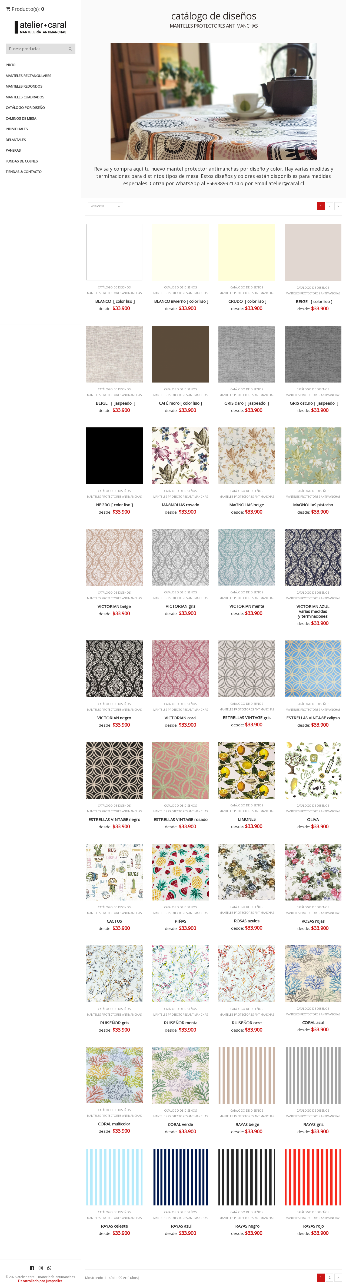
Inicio (10, 64)
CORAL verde (180, 1124)
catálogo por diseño (25, 107)
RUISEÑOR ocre (247, 1022)
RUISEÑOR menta (180, 1022)
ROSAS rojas (313, 921)
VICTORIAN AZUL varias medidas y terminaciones (313, 611)
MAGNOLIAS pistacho (313, 504)
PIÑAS (180, 921)
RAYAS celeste (114, 1226)
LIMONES (247, 819)
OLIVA (313, 819)
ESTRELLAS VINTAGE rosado (181, 819)
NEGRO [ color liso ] (114, 504)
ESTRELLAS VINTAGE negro (114, 819)
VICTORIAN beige (114, 606)
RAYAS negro (247, 1226)
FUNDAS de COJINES (22, 161)
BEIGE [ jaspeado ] (114, 403)
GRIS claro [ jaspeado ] (246, 403)
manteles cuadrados (25, 97)
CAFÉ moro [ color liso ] (180, 403)
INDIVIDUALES (17, 129)
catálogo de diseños (114, 287)
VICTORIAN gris (180, 606)
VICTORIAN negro (114, 717)
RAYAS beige (246, 1124)
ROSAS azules (247, 920)
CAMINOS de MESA (21, 118)
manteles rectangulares (28, 75)
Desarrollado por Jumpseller (40, 1281)
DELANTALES (16, 139)
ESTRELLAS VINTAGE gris (247, 717)
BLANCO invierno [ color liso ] (180, 301)
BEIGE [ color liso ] (313, 301)
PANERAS (13, 150)
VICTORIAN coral (180, 717)
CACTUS (114, 921)
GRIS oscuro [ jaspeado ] (313, 403)
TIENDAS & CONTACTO (24, 171)
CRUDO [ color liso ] (246, 301)
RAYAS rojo (313, 1226)
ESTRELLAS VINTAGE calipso (313, 717)
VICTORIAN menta (246, 606)
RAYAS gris (313, 1124)
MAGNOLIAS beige (246, 504)
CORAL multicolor (114, 1123)
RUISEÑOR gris (114, 1022)
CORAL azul (313, 1022)
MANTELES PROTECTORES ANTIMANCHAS (114, 293)
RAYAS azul (180, 1226)
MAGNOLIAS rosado (180, 504)
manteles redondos (24, 86)
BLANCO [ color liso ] (114, 301)
